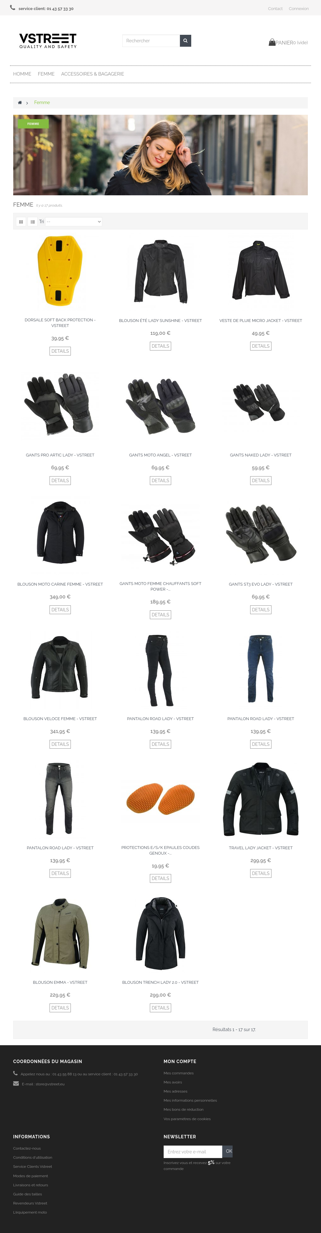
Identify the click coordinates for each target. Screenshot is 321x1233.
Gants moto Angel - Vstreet (160, 455)
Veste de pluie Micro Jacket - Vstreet (260, 320)
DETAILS (60, 351)
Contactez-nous (27, 1148)
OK (229, 1151)
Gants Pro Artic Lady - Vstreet (60, 455)
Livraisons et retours (30, 1185)
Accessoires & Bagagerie (92, 74)
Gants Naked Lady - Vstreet (261, 455)
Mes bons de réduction (183, 1109)
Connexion (299, 8)
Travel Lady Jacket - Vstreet (260, 848)
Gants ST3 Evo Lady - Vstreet (260, 584)
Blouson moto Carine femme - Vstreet (60, 584)
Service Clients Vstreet (32, 1166)
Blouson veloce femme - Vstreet (60, 718)
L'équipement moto (30, 1212)
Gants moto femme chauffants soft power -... (161, 586)
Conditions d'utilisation (32, 1157)
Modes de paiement (30, 1176)
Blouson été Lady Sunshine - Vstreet (160, 320)
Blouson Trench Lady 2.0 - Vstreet (160, 982)
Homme (22, 74)
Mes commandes (179, 1073)
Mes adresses (175, 1091)
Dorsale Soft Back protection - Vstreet (60, 323)
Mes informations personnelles (190, 1100)
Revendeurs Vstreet (30, 1203)
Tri (41, 221)
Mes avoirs (173, 1082)
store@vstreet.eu (50, 1084)
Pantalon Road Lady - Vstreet (160, 718)
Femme (46, 74)
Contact (275, 8)
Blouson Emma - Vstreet (60, 982)
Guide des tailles (27, 1194)
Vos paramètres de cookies (187, 1119)
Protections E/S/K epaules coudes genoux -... (160, 850)
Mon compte (180, 1061)
